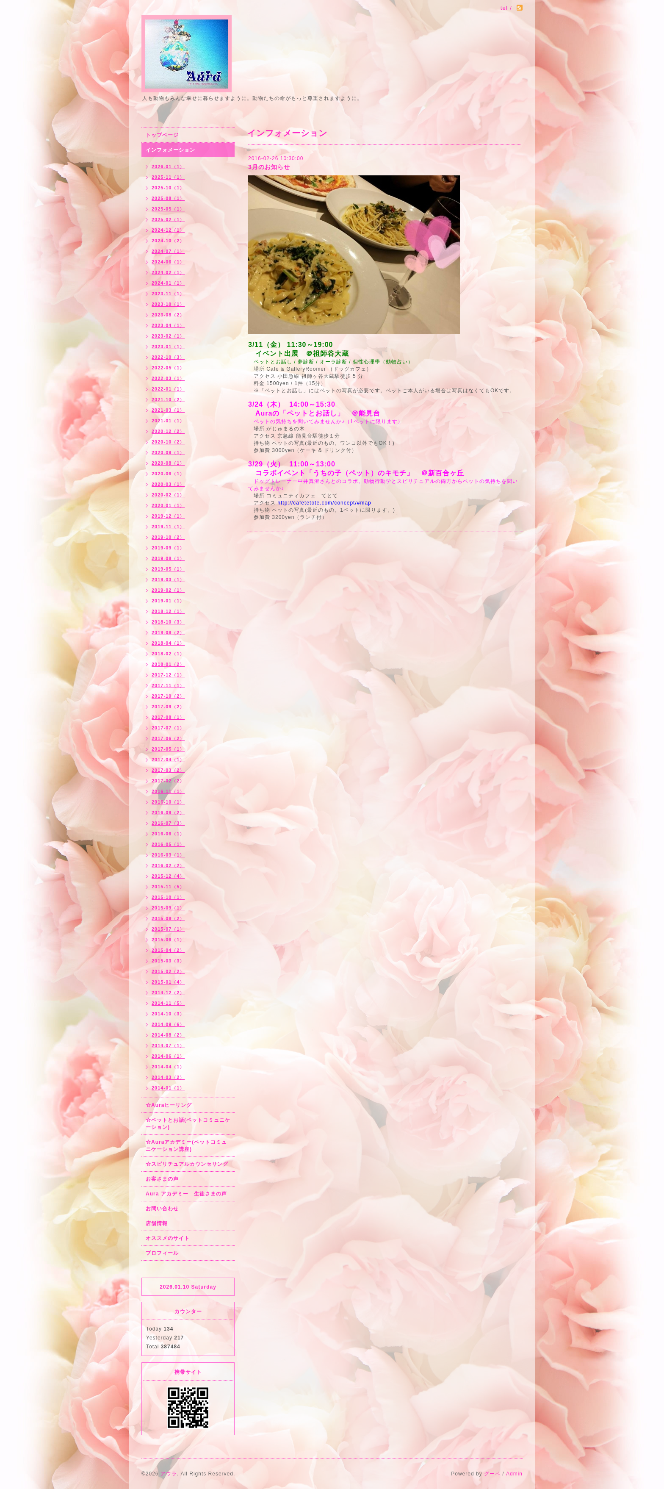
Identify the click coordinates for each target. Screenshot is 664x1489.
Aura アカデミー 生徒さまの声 (186, 1194)
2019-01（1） (168, 600)
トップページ (162, 135)
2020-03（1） (168, 484)
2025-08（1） (168, 198)
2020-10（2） (168, 441)
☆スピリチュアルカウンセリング (187, 1164)
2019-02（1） (168, 590)
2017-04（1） (168, 759)
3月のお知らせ (269, 167)
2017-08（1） (168, 717)
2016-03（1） (168, 854)
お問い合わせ (162, 1209)
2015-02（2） (168, 971)
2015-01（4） (168, 981)
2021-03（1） (168, 410)
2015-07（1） (168, 929)
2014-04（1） (168, 1066)
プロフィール (162, 1253)
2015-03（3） (168, 960)
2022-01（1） (168, 388)
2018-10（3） (168, 621)
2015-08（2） (168, 918)
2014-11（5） (168, 1003)
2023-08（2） (168, 314)
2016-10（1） (168, 801)
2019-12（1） (168, 516)
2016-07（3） (168, 823)
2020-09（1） (168, 452)
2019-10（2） (168, 537)
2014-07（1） (168, 1045)
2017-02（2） (168, 780)
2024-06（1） (168, 261)
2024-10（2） (168, 240)
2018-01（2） (168, 664)
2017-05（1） (168, 748)
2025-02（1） (168, 219)
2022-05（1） (168, 367)
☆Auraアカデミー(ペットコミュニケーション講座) (186, 1145)
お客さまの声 (162, 1179)
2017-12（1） (168, 674)
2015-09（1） (168, 907)
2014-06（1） (168, 1056)
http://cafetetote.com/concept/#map (324, 503)
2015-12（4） (168, 876)
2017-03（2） (168, 770)
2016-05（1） (168, 844)
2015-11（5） (168, 886)
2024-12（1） (168, 230)
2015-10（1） (168, 897)
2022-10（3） (168, 357)
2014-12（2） (168, 992)
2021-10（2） (168, 399)
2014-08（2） (168, 1034)
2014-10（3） (168, 1013)
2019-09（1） (168, 547)
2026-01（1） (168, 166)
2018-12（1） (168, 611)
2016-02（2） (168, 865)
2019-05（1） (168, 568)
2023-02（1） (168, 335)
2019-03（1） (168, 579)
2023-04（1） (168, 325)
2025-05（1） (168, 208)
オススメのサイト (168, 1238)
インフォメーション (170, 150)
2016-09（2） (168, 812)
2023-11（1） (168, 293)
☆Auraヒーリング (169, 1105)
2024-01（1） (168, 283)
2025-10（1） (168, 187)
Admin (514, 1474)
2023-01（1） (168, 346)
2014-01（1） (168, 1087)
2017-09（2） (168, 706)
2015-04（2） (168, 950)
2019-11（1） (168, 526)
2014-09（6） (168, 1024)
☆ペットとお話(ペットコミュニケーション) (188, 1123)
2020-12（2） (168, 431)
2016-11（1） (168, 791)
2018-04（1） (168, 643)
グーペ (492, 1474)
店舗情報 (157, 1223)
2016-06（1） (168, 833)
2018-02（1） (168, 653)
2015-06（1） (168, 939)
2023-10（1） (168, 304)
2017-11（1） (168, 685)
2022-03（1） (168, 378)
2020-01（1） (168, 505)
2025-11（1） (168, 177)
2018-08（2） (168, 632)
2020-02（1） (168, 494)
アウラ (168, 1474)
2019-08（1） (168, 558)
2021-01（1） (168, 420)
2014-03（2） (168, 1077)
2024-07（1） (168, 251)
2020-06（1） (168, 473)
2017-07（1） (168, 727)
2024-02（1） (168, 272)
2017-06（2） (168, 738)
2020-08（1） (168, 463)
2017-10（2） (168, 696)
